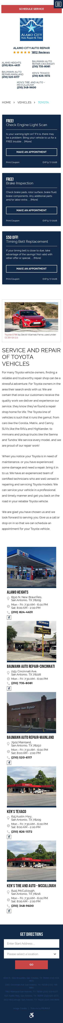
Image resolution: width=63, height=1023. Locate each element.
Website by (40, 1008)
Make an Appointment (31, 152)
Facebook (9, 617)
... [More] (26, 141)
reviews (41, 52)
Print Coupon (12, 162)
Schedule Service (31, 9)
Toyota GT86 (11, 334)
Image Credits (20, 1008)
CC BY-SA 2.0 (11, 337)
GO (31, 964)
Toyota (43, 102)
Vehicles (24, 102)
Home (6, 102)
